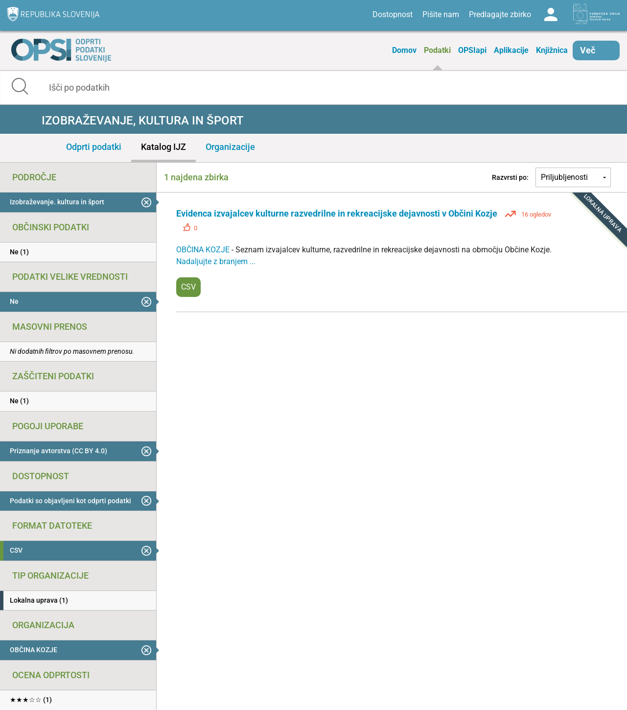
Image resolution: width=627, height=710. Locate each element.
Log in (550, 14)
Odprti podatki (93, 147)
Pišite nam (440, 14)
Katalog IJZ (163, 147)
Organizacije (230, 147)
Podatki (437, 50)
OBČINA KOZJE (204, 249)
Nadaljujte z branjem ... (215, 261)
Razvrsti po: (510, 177)
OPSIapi (472, 50)
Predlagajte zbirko (500, 14)
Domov (404, 50)
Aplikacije (511, 50)
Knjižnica (552, 50)
